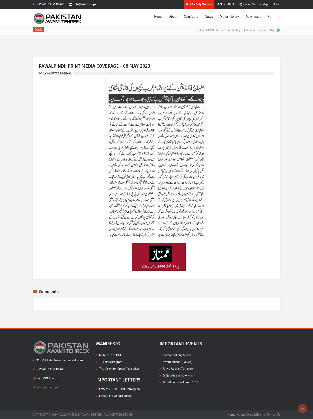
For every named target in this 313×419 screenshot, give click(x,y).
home (231, 414)
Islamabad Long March (176, 355)
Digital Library (229, 17)
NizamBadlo (226, 4)
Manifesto (191, 17)
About (173, 17)
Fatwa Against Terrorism (178, 368)
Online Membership (254, 4)
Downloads (253, 17)
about (241, 414)
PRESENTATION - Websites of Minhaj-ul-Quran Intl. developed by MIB (238, 30)
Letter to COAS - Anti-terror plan (119, 389)
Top (302, 408)
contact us (273, 414)
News (209, 17)
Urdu (277, 4)
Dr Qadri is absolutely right (178, 375)
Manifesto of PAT (110, 355)
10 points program (110, 362)
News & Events (255, 414)
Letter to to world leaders (115, 395)
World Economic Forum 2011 (180, 382)
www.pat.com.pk (45, 387)
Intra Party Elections (199, 4)
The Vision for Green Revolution (119, 368)
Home (158, 17)
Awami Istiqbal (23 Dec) (177, 362)
